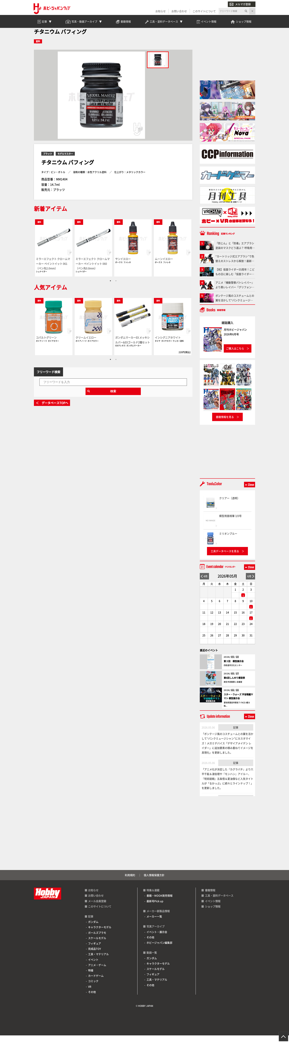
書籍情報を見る (225, 426)
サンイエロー (123, 268)
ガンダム (93, 931)
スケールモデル (97, 947)
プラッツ (47, 163)
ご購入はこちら (235, 358)
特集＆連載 (153, 900)
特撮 (90, 979)
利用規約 (130, 884)
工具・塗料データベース (219, 905)
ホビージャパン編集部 (159, 952)
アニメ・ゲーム (97, 974)
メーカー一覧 (154, 926)
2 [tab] (116, 290)
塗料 (38, 50)
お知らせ (160, 11)
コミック (93, 990)
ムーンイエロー (164, 268)
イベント (93, 969)
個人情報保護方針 (154, 884)
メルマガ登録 (239, 4)
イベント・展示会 (157, 941)
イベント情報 (212, 910)
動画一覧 (152, 962)
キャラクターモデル (99, 936)
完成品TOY (94, 958)
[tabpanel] (54, 257)
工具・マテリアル (98, 963)
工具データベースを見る (225, 560)
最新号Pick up (155, 910)
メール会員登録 (97, 910)
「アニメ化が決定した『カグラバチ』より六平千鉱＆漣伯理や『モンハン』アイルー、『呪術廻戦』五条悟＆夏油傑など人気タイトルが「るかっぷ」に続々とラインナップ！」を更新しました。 (227, 788)
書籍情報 (210, 900)
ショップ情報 (212, 916)
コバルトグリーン (46, 347)
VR (89, 996)
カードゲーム (96, 985)
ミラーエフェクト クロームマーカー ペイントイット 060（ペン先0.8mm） (93, 273)
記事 (235, 737)
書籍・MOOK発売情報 (160, 905)
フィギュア (94, 953)
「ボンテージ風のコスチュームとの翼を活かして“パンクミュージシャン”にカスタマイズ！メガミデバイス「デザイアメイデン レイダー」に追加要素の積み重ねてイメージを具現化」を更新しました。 (227, 753)
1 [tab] (110, 290)
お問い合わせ (179, 11)
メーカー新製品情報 (158, 920)
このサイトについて (203, 11)
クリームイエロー (86, 347)
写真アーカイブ (156, 936)
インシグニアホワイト (168, 347)
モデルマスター (65, 163)
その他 (92, 1001)
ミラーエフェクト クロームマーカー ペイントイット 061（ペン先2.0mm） (53, 273)
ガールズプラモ (97, 942)
